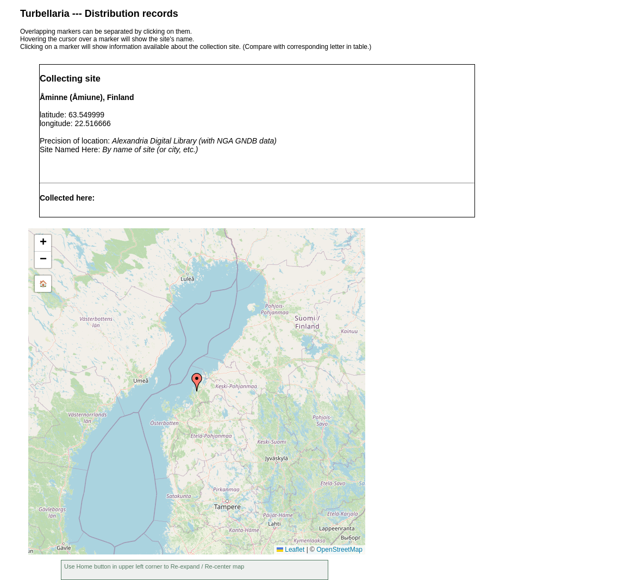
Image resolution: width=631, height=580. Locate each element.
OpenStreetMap (339, 549)
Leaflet (290, 549)
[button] (196, 382)
